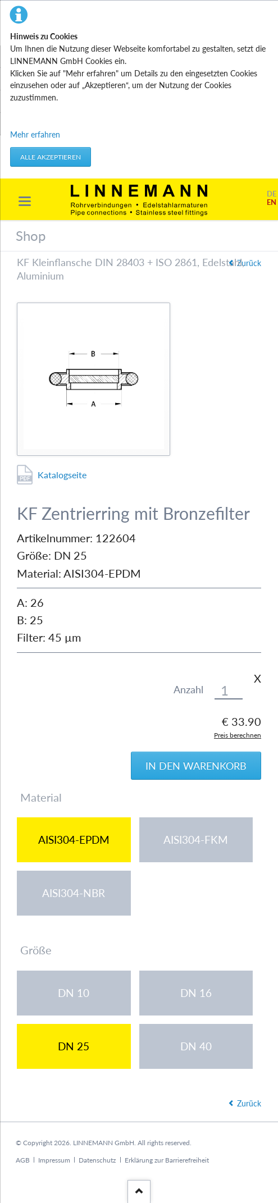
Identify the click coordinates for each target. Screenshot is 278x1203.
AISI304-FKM (195, 839)
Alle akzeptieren (50, 157)
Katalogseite (62, 474)
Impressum (54, 1160)
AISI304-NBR (73, 892)
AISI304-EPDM (74, 839)
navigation (24, 201)
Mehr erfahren (35, 134)
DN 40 (196, 1046)
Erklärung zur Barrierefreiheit (167, 1160)
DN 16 (196, 992)
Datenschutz (97, 1160)
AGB (23, 1160)
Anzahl (188, 690)
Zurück (249, 263)
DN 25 (73, 1046)
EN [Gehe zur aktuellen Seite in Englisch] (271, 202)
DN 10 (73, 992)
